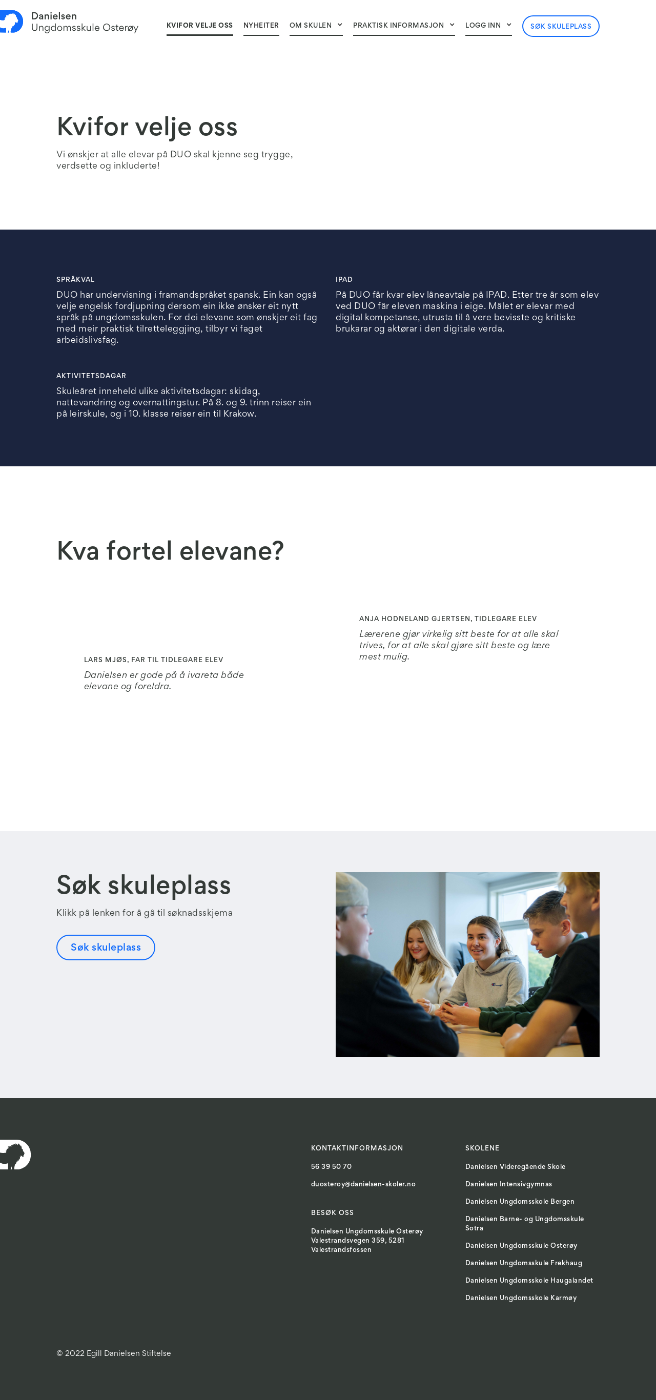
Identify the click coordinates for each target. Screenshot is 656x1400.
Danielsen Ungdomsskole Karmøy (521, 1298)
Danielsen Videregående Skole (515, 1167)
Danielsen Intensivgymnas (508, 1185)
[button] (316, 25)
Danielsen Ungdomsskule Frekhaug (524, 1264)
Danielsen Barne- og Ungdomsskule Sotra (524, 1224)
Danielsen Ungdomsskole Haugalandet (529, 1281)
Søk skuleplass (560, 27)
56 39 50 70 (331, 1167)
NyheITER (261, 26)
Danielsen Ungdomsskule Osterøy (521, 1246)
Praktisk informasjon (398, 26)
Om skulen (311, 26)
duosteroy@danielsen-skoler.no (363, 1185)
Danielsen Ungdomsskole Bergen (520, 1202)
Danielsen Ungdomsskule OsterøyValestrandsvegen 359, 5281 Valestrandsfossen (367, 1241)
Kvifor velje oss (200, 26)
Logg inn (483, 26)
